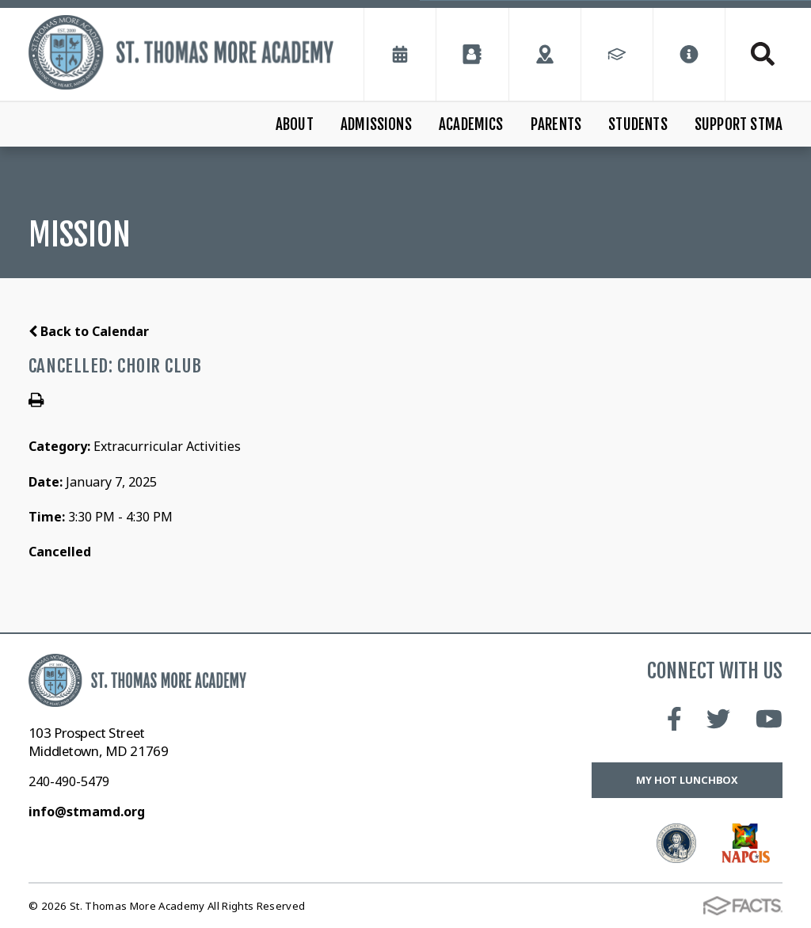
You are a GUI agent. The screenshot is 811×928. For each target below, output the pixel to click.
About (295, 124)
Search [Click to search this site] (763, 54)
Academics (471, 124)
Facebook (674, 719)
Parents (556, 124)
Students (638, 124)
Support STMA (738, 124)
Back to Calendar (89, 331)
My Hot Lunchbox (687, 780)
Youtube (769, 719)
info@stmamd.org (87, 811)
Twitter (718, 719)
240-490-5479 (69, 781)
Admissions (376, 124)
